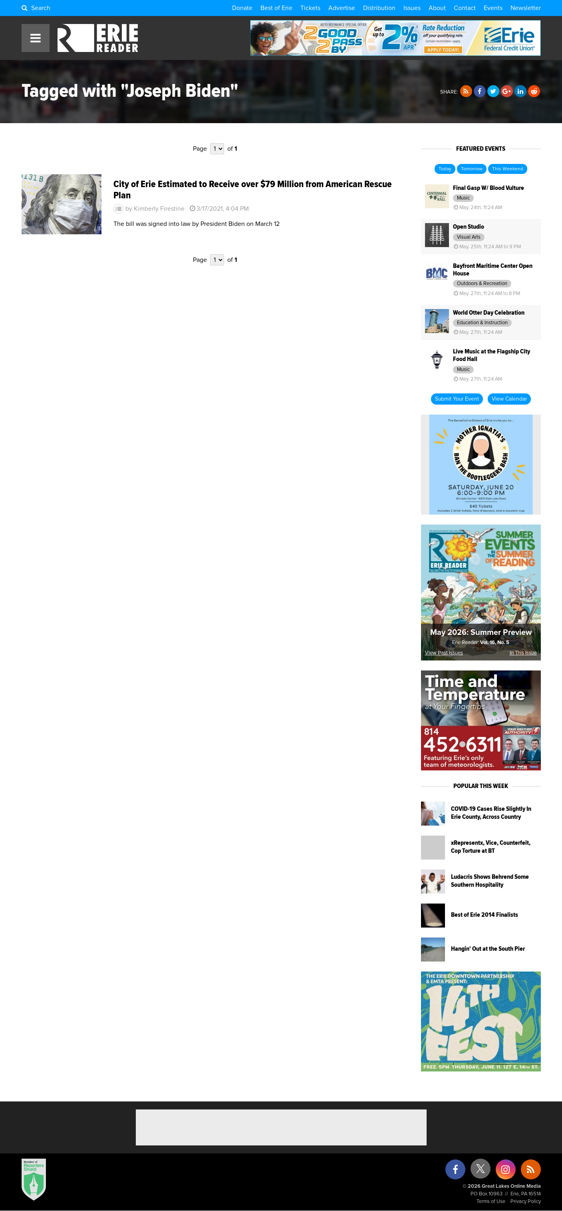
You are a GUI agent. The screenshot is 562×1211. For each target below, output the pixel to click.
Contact (465, 8)
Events (493, 8)
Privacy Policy (525, 1201)
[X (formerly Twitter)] (481, 1171)
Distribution (379, 8)
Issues (412, 8)
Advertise (341, 8)
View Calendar (509, 399)
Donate (242, 8)
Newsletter (525, 8)
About (437, 8)
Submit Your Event (457, 399)
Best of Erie (276, 8)
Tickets (310, 8)
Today (445, 169)
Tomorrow (472, 169)
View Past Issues (444, 653)
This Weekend (507, 169)
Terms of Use (491, 1201)
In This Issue (523, 653)
